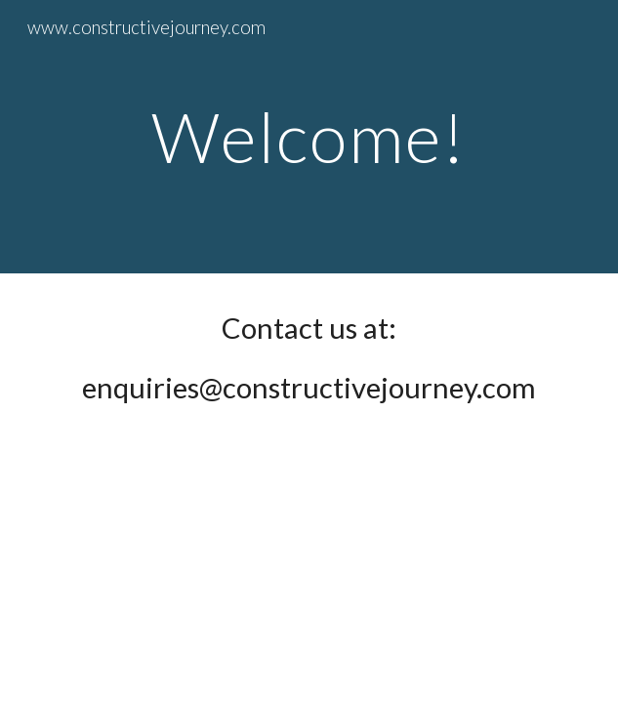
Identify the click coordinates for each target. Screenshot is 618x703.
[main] (309, 137)
